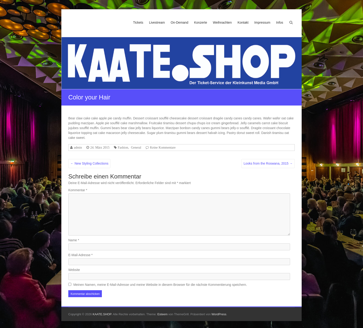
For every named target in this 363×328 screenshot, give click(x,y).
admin (78, 147)
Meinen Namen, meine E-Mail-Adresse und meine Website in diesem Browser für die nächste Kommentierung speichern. (160, 285)
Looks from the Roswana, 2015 (268, 163)
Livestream (157, 22)
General (136, 147)
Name (73, 240)
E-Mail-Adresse (80, 255)
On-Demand (179, 22)
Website (74, 270)
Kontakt (243, 22)
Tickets (138, 22)
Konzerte (200, 22)
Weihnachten (222, 22)
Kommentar (77, 190)
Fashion (123, 147)
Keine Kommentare (163, 147)
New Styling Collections (89, 163)
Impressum (262, 22)
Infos (279, 22)
